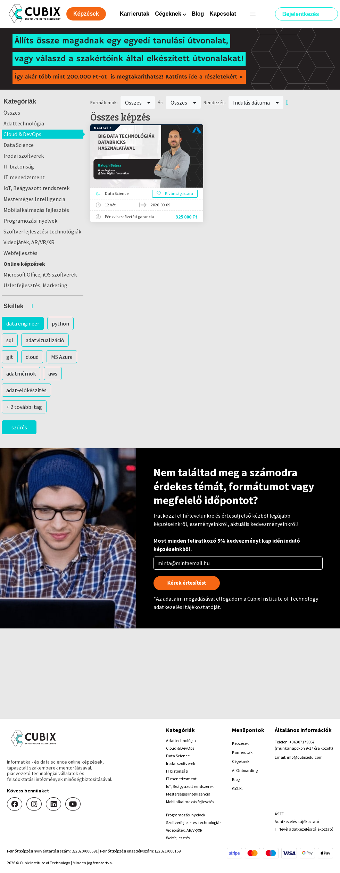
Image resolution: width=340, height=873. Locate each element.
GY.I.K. (237, 788)
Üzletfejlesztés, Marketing (35, 285)
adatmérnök (21, 373)
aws (52, 373)
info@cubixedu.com (305, 757)
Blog (198, 14)
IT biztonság (18, 166)
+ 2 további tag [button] (24, 406)
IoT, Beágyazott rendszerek (36, 187)
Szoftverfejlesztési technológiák (42, 231)
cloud (32, 356)
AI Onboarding (245, 770)
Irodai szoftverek (23, 155)
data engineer (22, 323)
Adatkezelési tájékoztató (297, 821)
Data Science (18, 144)
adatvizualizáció (45, 340)
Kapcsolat (222, 14)
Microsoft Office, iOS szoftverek (40, 274)
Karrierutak (134, 14)
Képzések (240, 743)
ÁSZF (279, 813)
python (60, 323)
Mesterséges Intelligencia (34, 199)
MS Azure (62, 356)
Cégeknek (240, 761)
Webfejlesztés (20, 252)
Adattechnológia (23, 123)
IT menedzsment (24, 177)
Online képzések (24, 263)
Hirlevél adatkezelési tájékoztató (304, 829)
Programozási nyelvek (30, 220)
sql (9, 340)
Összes (11, 112)
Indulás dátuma (256, 102)
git (9, 356)
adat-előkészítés (26, 390)
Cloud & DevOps (22, 134)
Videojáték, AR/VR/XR (29, 242)
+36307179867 (302, 741)
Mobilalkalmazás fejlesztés (36, 209)
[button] (42, 306)
